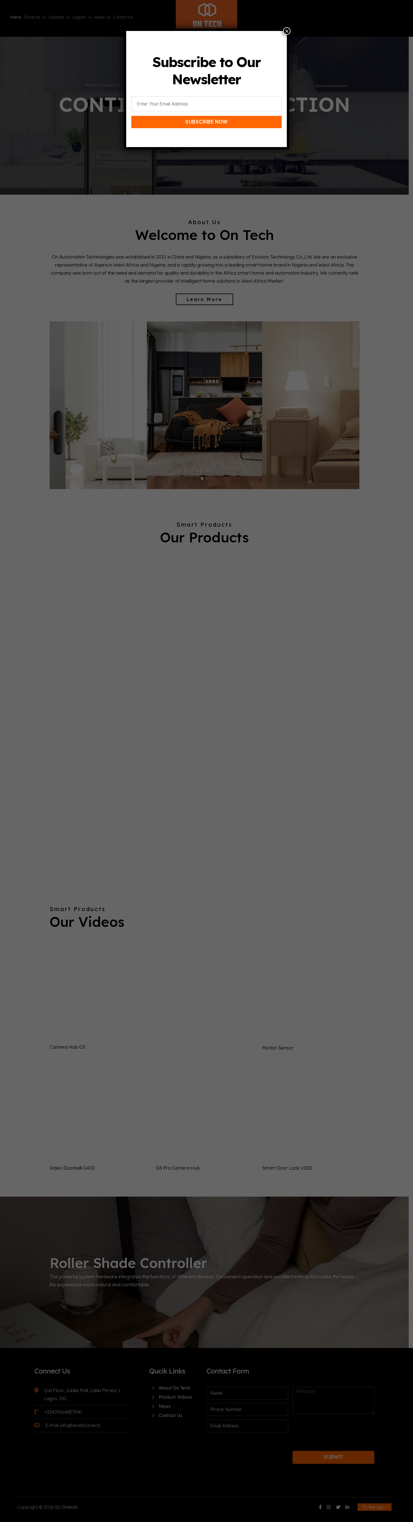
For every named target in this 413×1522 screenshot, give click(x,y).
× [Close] (287, 31)
